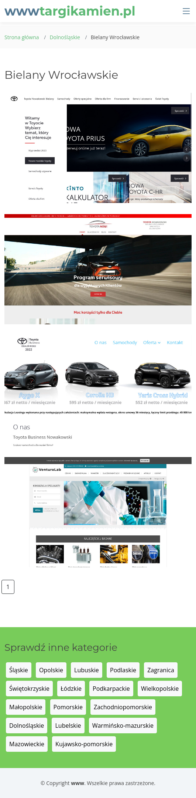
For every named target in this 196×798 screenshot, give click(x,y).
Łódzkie (71, 688)
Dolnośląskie (64, 37)
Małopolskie (25, 707)
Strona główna (21, 37)
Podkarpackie (111, 688)
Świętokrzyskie (29, 688)
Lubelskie (68, 725)
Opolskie (51, 670)
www (69, 11)
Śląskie (18, 670)
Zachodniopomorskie (123, 707)
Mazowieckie (26, 744)
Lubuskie (86, 670)
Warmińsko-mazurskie (123, 725)
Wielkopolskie (160, 688)
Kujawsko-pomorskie (84, 744)
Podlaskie (123, 670)
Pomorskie (68, 707)
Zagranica (160, 670)
